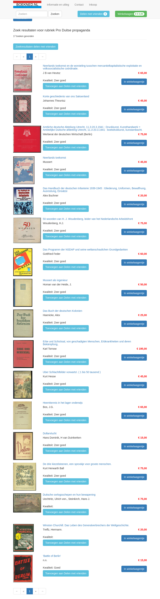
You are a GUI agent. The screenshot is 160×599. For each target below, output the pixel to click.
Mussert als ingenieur (55, 280)
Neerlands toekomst (54, 157)
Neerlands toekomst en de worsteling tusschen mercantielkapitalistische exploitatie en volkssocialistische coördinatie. (92, 67)
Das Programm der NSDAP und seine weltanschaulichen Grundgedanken (85, 249)
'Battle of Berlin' (52, 555)
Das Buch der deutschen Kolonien (62, 310)
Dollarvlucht (49, 433)
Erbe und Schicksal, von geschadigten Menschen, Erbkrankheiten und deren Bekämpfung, (87, 343)
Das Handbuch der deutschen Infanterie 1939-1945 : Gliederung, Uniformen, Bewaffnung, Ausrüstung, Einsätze (94, 190)
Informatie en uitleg (58, 4)
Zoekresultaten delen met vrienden (36, 46)
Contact (79, 4)
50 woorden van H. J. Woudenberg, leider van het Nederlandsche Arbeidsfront (88, 218)
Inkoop (93, 4)
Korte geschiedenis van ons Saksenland (66, 96)
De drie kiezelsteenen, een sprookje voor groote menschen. (77, 464)
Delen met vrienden (93, 14)
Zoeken (55, 13)
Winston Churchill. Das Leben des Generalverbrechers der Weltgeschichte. (86, 525)
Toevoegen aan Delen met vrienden (65, 86)
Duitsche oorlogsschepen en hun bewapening (69, 494)
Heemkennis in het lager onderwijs (63, 402)
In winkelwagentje (134, 81)
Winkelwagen (130, 14)
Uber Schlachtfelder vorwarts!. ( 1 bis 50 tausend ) (72, 372)
